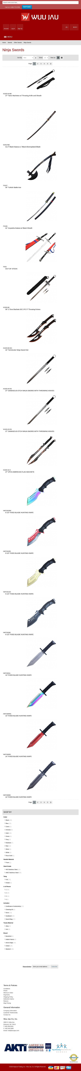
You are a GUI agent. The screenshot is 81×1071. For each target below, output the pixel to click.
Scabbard (9, 916)
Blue (7, 823)
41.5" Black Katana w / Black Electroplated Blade (22, 147)
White (7, 852)
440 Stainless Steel (11, 869)
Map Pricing (7, 1003)
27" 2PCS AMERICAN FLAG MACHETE (19, 472)
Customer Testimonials (10, 1012)
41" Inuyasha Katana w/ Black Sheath (18, 228)
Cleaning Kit (9, 909)
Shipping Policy (8, 997)
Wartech (8, 949)
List (61, 57)
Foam (7, 862)
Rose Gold (9, 855)
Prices (5, 990)
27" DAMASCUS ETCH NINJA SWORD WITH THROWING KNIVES (29, 391)
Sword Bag (9, 919)
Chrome (8, 830)
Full (7, 879)
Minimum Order (8, 993)
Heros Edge (9, 942)
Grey (7, 839)
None (7, 912)
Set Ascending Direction (35, 57)
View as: (53, 57)
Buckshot (8, 936)
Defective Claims (9, 999)
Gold (7, 833)
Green (7, 836)
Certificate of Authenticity (13, 906)
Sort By (19, 57)
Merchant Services (74, 1061)
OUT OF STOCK (11, 269)
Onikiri (8, 946)
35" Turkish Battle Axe (13, 187)
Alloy (7, 926)
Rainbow (8, 843)
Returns (6, 1001)
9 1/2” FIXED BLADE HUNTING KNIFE (19, 512)
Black (7, 820)
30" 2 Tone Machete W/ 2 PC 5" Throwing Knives (22, 309)
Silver (7, 849)
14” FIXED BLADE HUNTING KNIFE (18, 675)
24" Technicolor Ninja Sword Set (16, 350)
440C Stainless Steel (12, 872)
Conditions (7, 988)
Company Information (10, 1010)
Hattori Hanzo (10, 939)
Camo (7, 826)
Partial (8, 883)
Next (50, 63)
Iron (7, 929)
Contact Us (7, 1015)
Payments (7, 995)
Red (7, 846)
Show (41, 57)
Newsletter (27, 967)
